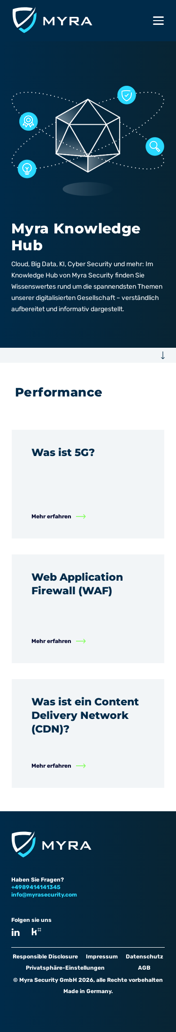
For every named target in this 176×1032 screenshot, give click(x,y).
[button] (88, 355)
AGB (144, 968)
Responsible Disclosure (45, 956)
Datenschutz (144, 956)
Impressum (102, 956)
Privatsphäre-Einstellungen (65, 968)
